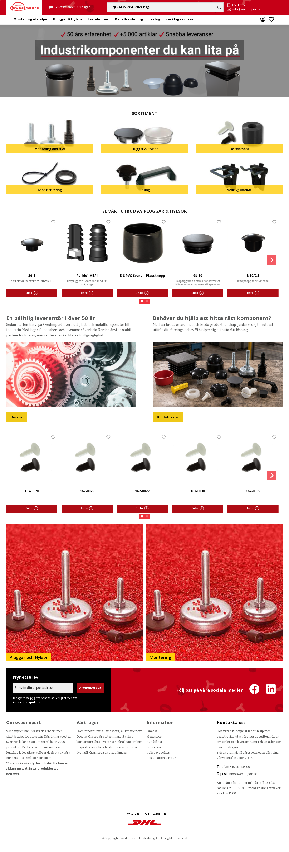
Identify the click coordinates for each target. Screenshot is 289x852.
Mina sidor (154, 736)
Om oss (16, 417)
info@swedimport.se (247, 9)
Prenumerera (90, 688)
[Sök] (219, 7)
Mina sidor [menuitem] (262, 19)
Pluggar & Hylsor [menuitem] (68, 20)
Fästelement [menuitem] (99, 20)
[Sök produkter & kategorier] (161, 7)
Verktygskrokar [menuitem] (179, 20)
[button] (271, 20)
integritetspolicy (26, 702)
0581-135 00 (240, 5)
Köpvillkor (154, 747)
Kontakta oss (168, 417)
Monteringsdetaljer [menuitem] (30, 20)
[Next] (271, 260)
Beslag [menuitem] (154, 20)
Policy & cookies (158, 752)
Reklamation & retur (161, 758)
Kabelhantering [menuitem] (129, 20)
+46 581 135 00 (240, 767)
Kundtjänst (154, 742)
